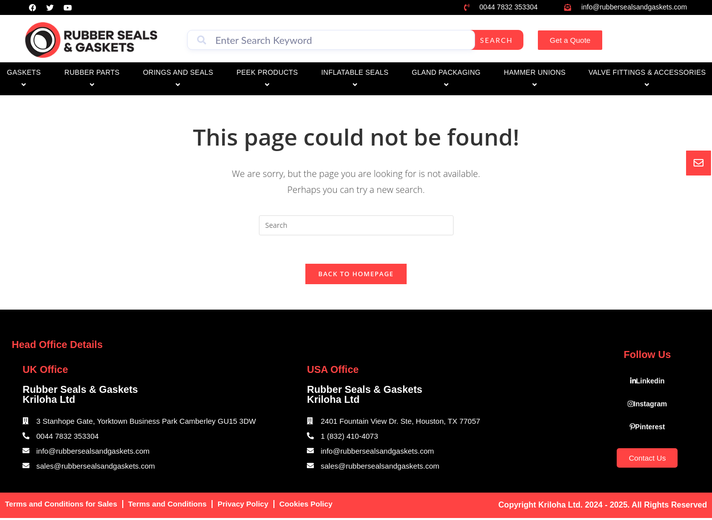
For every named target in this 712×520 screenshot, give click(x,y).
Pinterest (647, 429)
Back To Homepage (356, 275)
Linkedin (647, 383)
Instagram (647, 406)
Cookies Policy (306, 506)
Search (496, 40)
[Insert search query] (356, 225)
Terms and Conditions (167, 506)
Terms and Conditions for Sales (61, 506)
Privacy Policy (243, 506)
